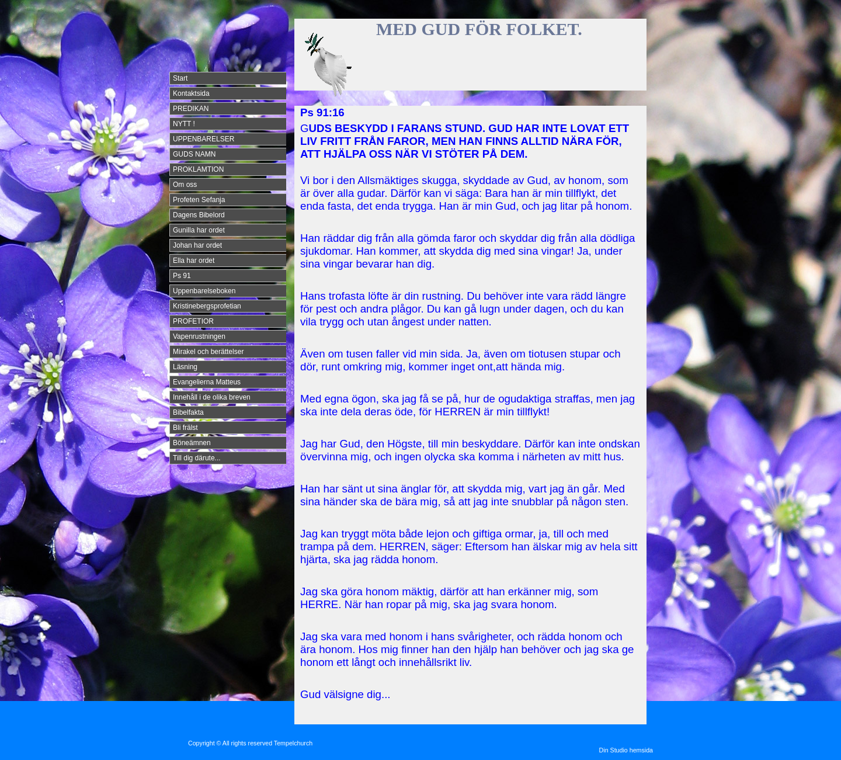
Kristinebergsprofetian (207, 306)
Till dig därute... (197, 458)
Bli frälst (185, 428)
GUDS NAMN (194, 154)
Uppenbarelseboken (204, 291)
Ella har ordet (193, 260)
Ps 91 (182, 276)
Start (180, 78)
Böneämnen (192, 443)
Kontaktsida (191, 93)
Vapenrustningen (199, 336)
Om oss (185, 185)
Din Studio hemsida (626, 750)
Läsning (185, 367)
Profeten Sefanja (199, 200)
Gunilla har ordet (199, 230)
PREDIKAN (190, 109)
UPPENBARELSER (203, 139)
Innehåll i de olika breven (212, 397)
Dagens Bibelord (199, 215)
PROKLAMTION (198, 169)
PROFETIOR (193, 321)
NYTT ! (184, 124)
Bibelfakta (188, 412)
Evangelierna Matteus (207, 382)
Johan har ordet (197, 245)
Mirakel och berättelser (208, 352)
